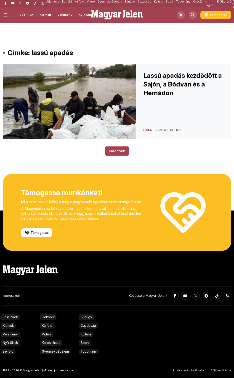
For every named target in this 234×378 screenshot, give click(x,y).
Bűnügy (86, 317)
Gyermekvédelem (55, 351)
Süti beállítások (221, 370)
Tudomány (89, 351)
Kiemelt (45, 14)
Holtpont (48, 317)
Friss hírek (10, 317)
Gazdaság (88, 325)
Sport (85, 343)
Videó (46, 334)
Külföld (47, 325)
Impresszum (12, 295)
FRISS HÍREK (24, 14)
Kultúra (86, 334)
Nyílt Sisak (86, 14)
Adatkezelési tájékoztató (190, 370)
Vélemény (64, 14)
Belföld (8, 351)
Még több (117, 151)
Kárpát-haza (51, 343)
